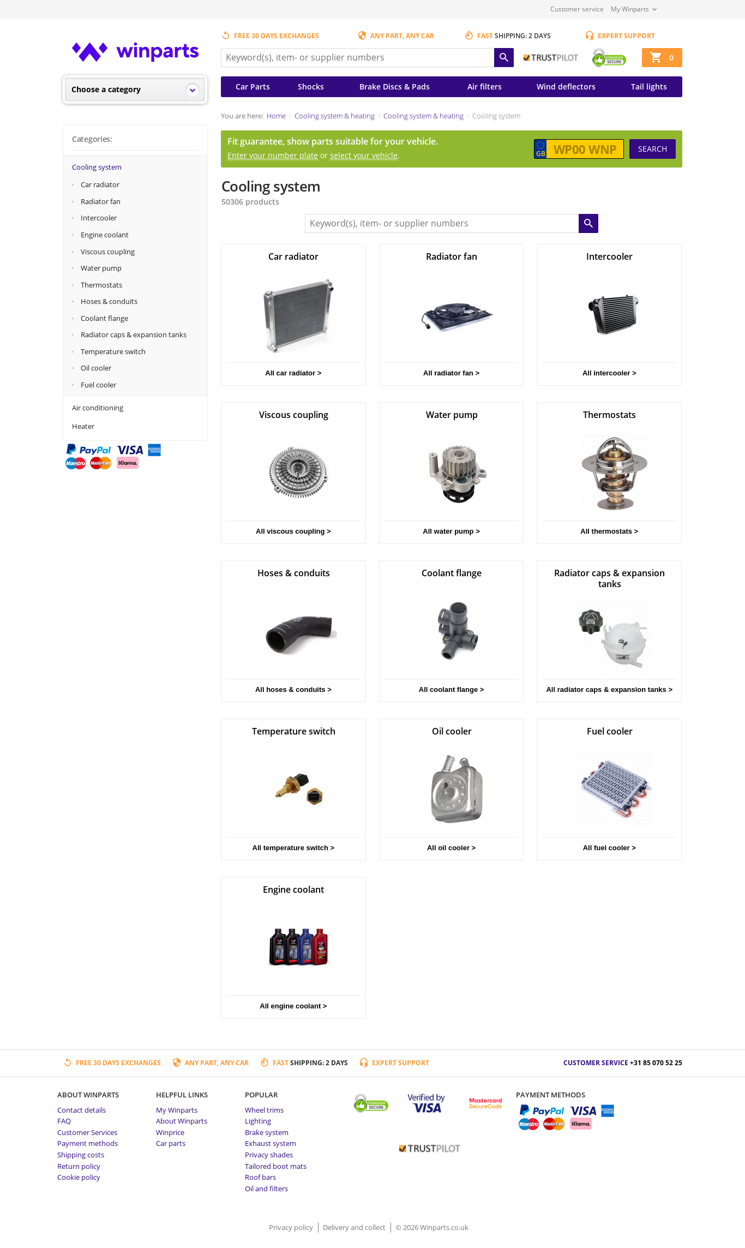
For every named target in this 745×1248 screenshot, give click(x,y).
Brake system (267, 1132)
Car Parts (253, 86)
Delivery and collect (355, 1227)
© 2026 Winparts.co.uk (431, 1227)
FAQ (64, 1121)
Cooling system (97, 167)
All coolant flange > (451, 689)
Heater (83, 426)
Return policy (78, 1166)
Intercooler (99, 218)
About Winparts (181, 1121)
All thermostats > (609, 531)
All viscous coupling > (293, 531)
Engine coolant (105, 235)
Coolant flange (104, 318)
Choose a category (106, 89)
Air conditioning (97, 408)
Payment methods (87, 1143)
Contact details (81, 1110)
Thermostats (101, 285)
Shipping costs (80, 1155)
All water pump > (451, 531)
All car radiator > (293, 373)
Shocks (311, 86)
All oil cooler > (451, 848)
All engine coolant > (293, 1006)
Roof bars (260, 1177)
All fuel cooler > (609, 848)
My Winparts (630, 9)
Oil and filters (266, 1188)
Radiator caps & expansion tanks (134, 334)
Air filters (484, 86)
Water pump (101, 268)
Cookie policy (78, 1177)
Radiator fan (101, 201)
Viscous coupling (108, 251)
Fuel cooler (98, 385)
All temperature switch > (294, 848)
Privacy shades (269, 1155)
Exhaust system (270, 1143)
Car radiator (100, 184)
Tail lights (649, 86)
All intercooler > (609, 373)
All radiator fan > (451, 373)
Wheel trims (264, 1110)
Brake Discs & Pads (394, 86)
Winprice (170, 1132)
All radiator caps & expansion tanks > (609, 689)
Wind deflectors (566, 86)
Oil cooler (96, 368)
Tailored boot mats (276, 1166)
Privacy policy (292, 1227)
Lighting (258, 1121)
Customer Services (87, 1132)
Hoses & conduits (109, 301)
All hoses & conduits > (293, 689)
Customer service (577, 9)
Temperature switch (113, 351)
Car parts (170, 1143)
